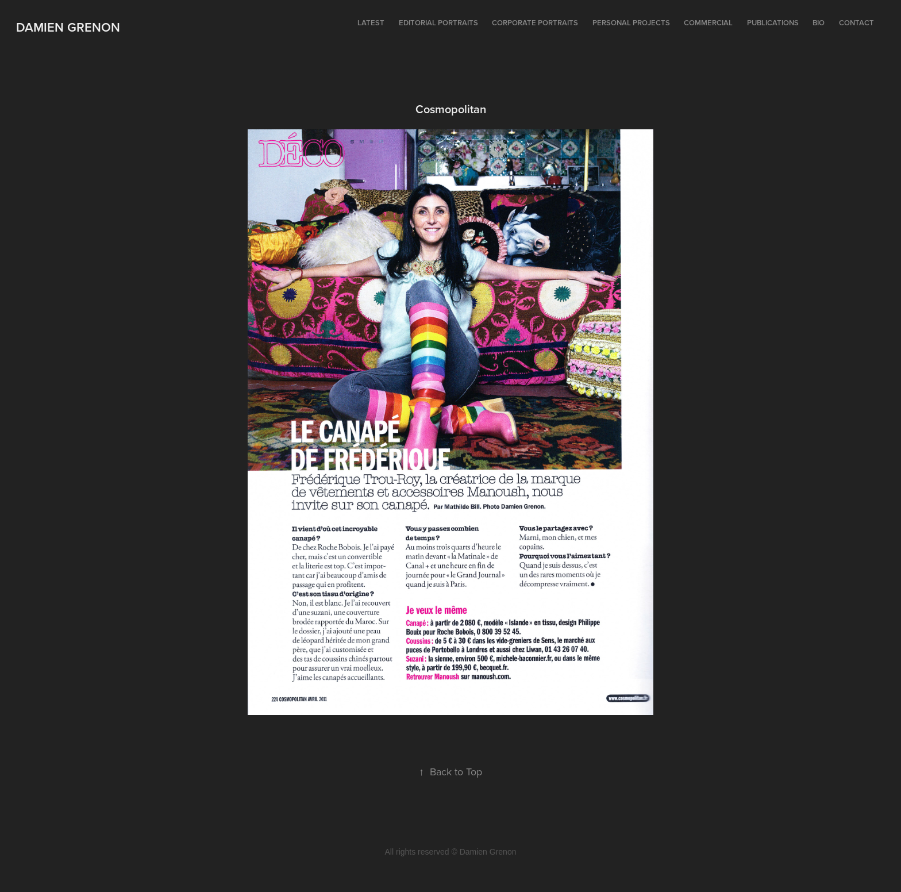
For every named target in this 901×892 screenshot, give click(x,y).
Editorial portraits (438, 22)
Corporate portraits (535, 22)
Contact (856, 22)
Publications (773, 22)
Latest (370, 22)
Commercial (708, 22)
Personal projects (631, 22)
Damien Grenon (68, 27)
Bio (819, 22)
